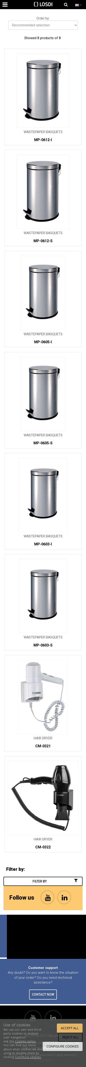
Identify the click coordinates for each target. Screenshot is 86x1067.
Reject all (70, 1037)
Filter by (56, 881)
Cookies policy (25, 1041)
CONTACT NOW (43, 994)
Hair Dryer (43, 738)
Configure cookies (28, 1057)
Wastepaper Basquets (43, 132)
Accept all (70, 1028)
